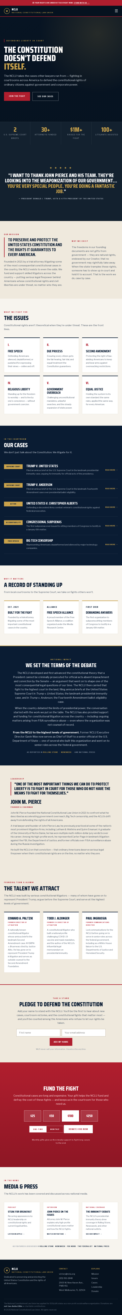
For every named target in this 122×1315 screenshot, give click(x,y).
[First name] (38, 1032)
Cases (94, 1282)
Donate (95, 1291)
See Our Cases (45, 96)
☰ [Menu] (116, 11)
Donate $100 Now (78, 1129)
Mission (95, 1274)
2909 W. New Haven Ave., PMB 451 (71, 1284)
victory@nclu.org (67, 1274)
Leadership (96, 1287)
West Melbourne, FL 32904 (72, 1290)
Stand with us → (82, 2)
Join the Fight (17, 96)
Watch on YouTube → (56, 1234)
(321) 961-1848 (66, 1278)
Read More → (111, 469)
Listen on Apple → (16, 1234)
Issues (94, 1278)
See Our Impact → (94, 1234)
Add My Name (61, 1042)
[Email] (84, 1032)
